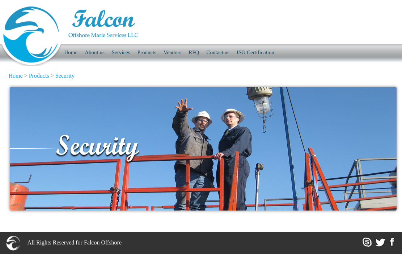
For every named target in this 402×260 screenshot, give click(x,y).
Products (147, 52)
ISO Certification (255, 52)
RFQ (194, 52)
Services (121, 52)
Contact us (217, 52)
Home (16, 76)
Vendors (172, 52)
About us (95, 52)
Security (65, 76)
